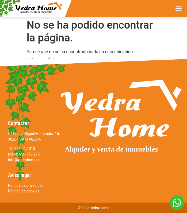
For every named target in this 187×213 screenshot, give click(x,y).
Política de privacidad (26, 185)
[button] (179, 8)
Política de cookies (23, 191)
